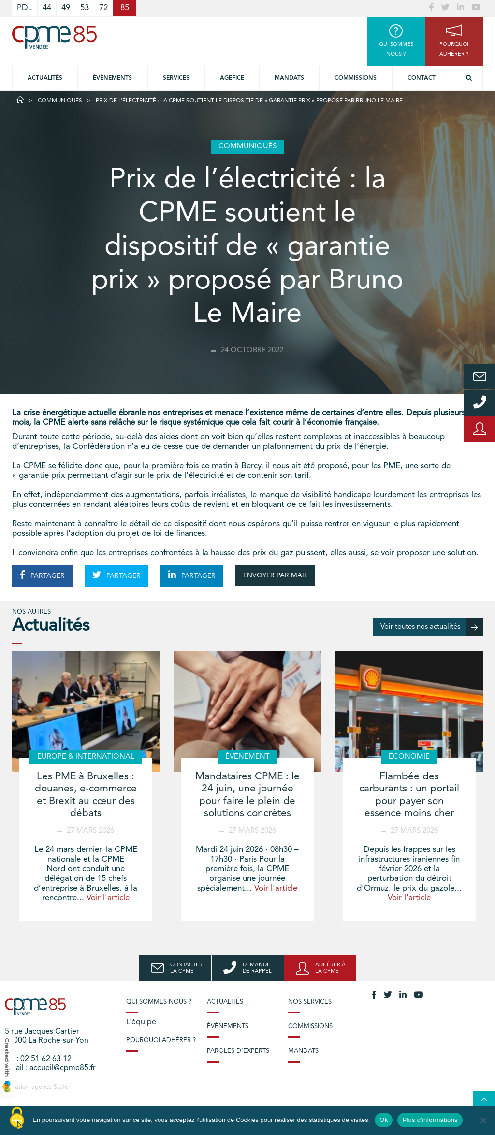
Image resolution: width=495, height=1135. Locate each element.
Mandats (289, 78)
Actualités (45, 78)
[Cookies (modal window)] (17, 1118)
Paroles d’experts (238, 1051)
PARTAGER (42, 575)
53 (84, 8)
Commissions (356, 78)
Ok (383, 1119)
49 (65, 8)
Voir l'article (108, 898)
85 (124, 8)
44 (47, 8)
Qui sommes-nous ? (158, 1002)
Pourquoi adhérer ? (161, 1040)
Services (176, 78)
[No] (483, 1120)
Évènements (112, 78)
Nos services (310, 1002)
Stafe (61, 1087)
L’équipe (141, 1022)
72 (103, 8)
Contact (422, 78)
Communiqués (60, 101)
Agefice (232, 78)
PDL (24, 8)
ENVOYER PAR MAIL (275, 575)
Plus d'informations (429, 1119)
